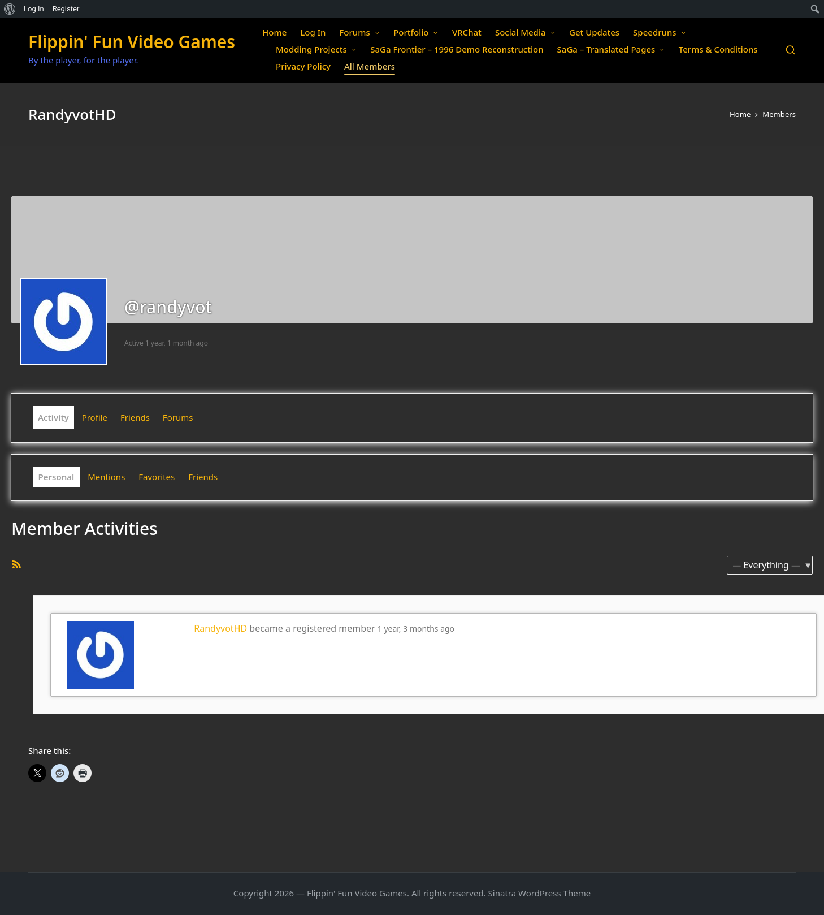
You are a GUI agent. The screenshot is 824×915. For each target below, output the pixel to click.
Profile (94, 417)
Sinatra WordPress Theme (539, 893)
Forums (178, 417)
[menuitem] (10, 9)
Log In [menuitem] (34, 9)
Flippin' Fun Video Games (131, 41)
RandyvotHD (220, 628)
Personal (56, 476)
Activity (53, 417)
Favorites (156, 476)
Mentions (106, 476)
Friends (135, 417)
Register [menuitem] (66, 9)
